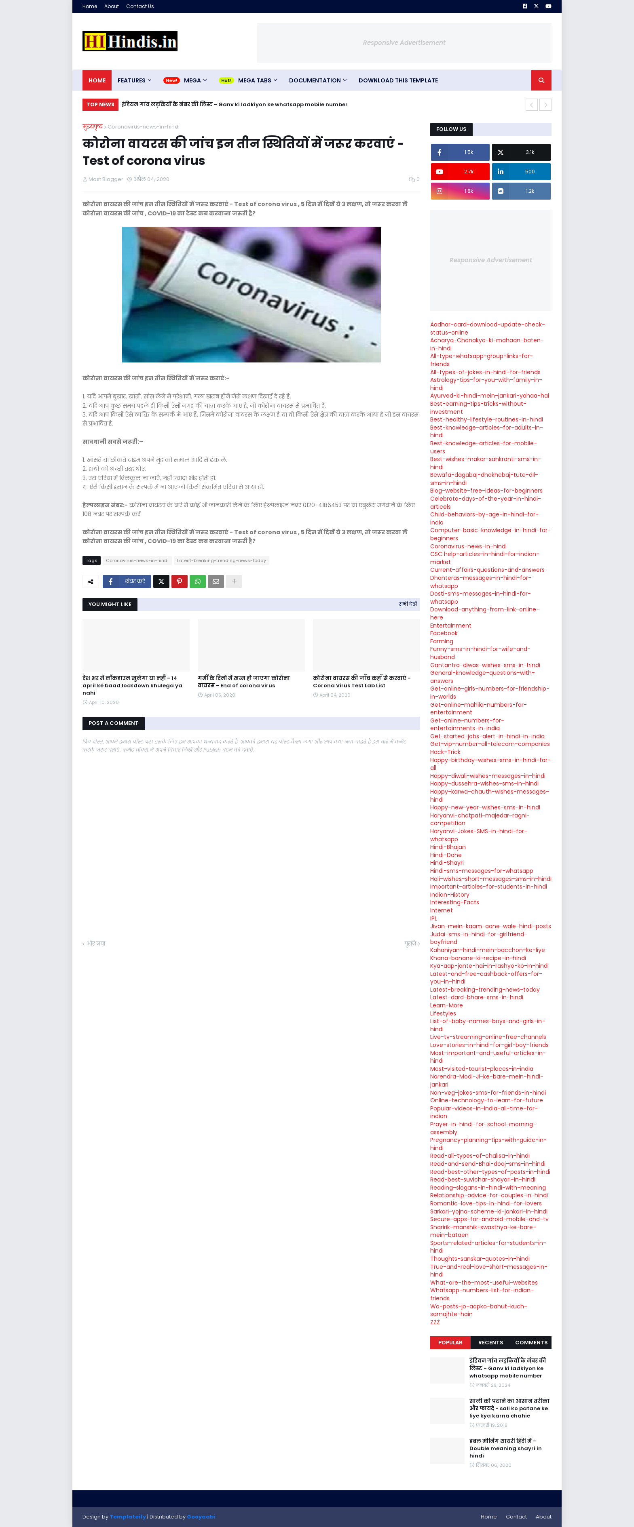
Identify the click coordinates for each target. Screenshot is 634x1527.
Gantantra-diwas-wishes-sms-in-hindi (485, 665)
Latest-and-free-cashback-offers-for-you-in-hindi (486, 978)
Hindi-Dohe (446, 855)
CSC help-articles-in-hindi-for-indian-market (484, 558)
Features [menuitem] (132, 80)
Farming (441, 641)
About (111, 6)
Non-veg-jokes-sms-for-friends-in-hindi (488, 1093)
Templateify (128, 1517)
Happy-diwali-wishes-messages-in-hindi (487, 776)
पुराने (410, 944)
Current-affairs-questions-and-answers (487, 570)
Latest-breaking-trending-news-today (221, 560)
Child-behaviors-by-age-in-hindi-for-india (484, 518)
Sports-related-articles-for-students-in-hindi (488, 1247)
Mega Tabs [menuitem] (254, 80)
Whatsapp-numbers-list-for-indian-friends (482, 1294)
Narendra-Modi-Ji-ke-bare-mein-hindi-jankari (486, 1080)
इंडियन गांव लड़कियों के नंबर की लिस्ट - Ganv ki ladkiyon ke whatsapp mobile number (235, 104)
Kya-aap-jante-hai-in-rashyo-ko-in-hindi (489, 966)
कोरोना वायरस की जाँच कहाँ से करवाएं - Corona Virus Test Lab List (362, 682)
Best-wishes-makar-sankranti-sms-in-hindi (485, 463)
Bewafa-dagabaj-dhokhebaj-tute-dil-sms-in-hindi (484, 479)
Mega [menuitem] (192, 80)
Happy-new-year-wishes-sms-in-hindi (485, 807)
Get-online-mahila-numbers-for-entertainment (478, 709)
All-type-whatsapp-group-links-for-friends (481, 360)
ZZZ (435, 1322)
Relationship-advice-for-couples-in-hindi (489, 1195)
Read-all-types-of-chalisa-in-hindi (480, 1156)
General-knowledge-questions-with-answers (482, 677)
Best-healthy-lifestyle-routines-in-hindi (486, 419)
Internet (441, 910)
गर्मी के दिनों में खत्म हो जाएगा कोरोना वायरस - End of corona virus (244, 682)
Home (89, 6)
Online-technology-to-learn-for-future (486, 1100)
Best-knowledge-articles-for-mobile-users (483, 447)
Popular (450, 1342)
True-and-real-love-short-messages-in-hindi (488, 1271)
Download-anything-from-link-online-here (484, 613)
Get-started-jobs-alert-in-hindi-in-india (487, 736)
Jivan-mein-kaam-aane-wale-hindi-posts (490, 926)
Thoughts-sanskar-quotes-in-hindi (480, 1259)
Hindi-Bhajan (448, 847)
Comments (531, 1342)
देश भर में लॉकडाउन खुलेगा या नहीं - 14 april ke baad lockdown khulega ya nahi (132, 686)
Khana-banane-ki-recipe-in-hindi (478, 958)
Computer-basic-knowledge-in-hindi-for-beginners (490, 534)
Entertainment (450, 625)
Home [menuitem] (97, 80)
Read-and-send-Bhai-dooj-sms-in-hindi (487, 1164)
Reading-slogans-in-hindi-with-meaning (488, 1188)
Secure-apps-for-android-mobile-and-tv (489, 1219)
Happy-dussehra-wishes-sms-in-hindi (484, 783)
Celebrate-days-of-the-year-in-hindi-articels (485, 503)
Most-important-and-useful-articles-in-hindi (488, 1057)
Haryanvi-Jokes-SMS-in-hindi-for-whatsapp (478, 835)
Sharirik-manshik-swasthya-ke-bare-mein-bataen (483, 1231)
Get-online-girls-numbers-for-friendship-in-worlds (489, 693)
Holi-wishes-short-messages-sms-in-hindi (491, 879)
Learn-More (446, 1005)
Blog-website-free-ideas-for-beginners (486, 491)
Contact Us (140, 6)
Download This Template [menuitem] (398, 80)
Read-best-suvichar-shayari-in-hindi (482, 1179)
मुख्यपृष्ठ (92, 127)
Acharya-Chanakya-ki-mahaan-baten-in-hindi (487, 344)
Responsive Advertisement (404, 42)
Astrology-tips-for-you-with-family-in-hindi (486, 384)
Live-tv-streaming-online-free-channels (488, 1037)
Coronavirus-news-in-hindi (144, 127)
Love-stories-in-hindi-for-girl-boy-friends (489, 1045)
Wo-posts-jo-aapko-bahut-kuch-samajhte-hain (478, 1310)
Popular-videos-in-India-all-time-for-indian (484, 1112)
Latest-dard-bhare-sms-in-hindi (476, 997)
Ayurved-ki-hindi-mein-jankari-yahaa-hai (489, 396)
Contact (516, 1517)
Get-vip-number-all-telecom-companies (490, 744)
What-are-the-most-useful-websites (484, 1282)
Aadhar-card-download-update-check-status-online (487, 328)
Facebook (444, 633)
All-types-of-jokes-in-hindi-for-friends (485, 372)
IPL (433, 918)
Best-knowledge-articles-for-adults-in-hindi (486, 431)
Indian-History (449, 895)
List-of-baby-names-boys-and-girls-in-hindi (487, 1025)
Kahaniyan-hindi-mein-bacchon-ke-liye (487, 950)
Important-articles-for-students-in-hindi (488, 887)
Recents (490, 1342)
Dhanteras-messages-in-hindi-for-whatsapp (480, 582)
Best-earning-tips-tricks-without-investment (478, 408)
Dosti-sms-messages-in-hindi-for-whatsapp (480, 598)
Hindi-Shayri (447, 863)
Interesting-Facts (454, 902)
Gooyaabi (201, 1517)
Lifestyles (443, 1013)
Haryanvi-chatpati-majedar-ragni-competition (480, 819)
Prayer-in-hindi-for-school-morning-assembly (483, 1128)
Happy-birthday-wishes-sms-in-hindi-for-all (490, 764)
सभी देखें (408, 603)
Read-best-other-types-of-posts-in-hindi (490, 1172)
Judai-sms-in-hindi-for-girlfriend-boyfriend (478, 938)
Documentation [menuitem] (315, 80)
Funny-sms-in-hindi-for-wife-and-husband (480, 653)
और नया (96, 944)
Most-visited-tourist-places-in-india (481, 1069)
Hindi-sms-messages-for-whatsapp (481, 871)
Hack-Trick (445, 752)
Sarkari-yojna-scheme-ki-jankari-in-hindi (488, 1211)
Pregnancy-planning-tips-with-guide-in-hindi (488, 1144)
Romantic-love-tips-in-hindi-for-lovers (486, 1203)
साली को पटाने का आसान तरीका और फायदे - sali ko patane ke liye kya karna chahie (509, 1409)
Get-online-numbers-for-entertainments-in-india (467, 724)
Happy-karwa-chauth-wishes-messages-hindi (489, 796)
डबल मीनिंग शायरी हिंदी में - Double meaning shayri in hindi (505, 1449)
